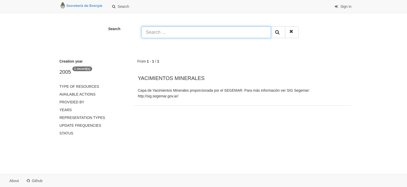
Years (65, 110)
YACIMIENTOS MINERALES (171, 78)
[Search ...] (206, 32)
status (66, 133)
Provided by (71, 102)
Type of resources (79, 86)
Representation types (82, 118)
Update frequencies (80, 125)
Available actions (77, 94)
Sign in (343, 6)
